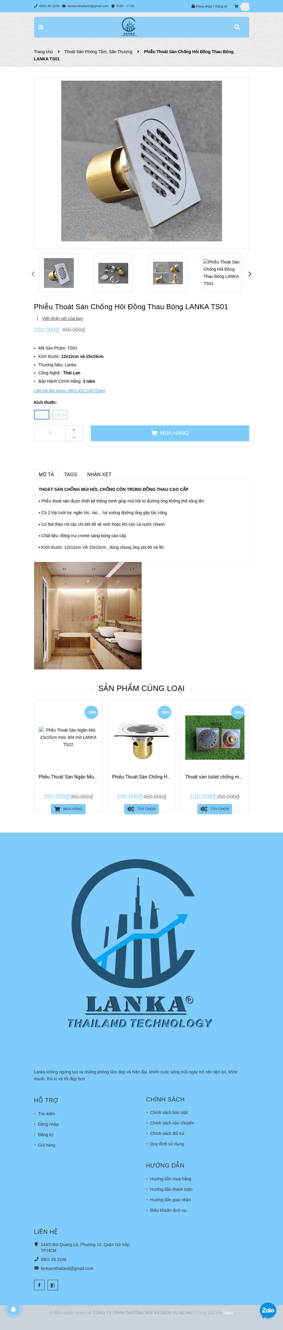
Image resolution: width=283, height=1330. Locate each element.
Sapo (228, 1312)
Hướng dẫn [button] (165, 1165)
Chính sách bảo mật (169, 1112)
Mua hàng (68, 809)
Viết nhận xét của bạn (62, 318)
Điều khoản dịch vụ (168, 1210)
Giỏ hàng (46, 1145)
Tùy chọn (141, 809)
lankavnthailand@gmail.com (88, 6)
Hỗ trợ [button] (46, 1100)
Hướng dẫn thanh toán (171, 1189)
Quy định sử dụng (167, 1143)
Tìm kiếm (47, 1113)
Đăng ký (221, 6)
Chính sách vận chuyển (172, 1123)
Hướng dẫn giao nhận (170, 1199)
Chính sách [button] (165, 1099)
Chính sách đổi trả (167, 1133)
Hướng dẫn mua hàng (170, 1178)
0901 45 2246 (49, 6)
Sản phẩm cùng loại (141, 688)
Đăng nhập (204, 6)
